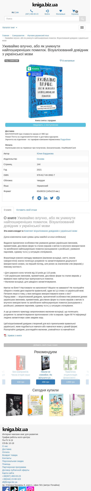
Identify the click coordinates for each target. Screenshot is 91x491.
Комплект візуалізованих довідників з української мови (50, 231)
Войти (47, 12)
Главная (5, 36)
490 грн (45, 382)
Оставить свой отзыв (26, 210)
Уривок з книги (15, 335)
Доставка (6, 449)
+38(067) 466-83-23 (11, 476)
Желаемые (60, 12)
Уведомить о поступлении (45, 125)
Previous (2, 404)
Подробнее (65, 139)
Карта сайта (8, 473)
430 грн (20, 382)
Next (88, 404)
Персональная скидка (13, 461)
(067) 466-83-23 (31, 12)
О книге (7, 210)
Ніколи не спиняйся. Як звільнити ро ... (45, 375)
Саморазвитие (18, 36)
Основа (40, 159)
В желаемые (67, 60)
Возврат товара (9, 455)
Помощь (6, 464)
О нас (5, 446)
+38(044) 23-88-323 (11, 479)
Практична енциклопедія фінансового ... (70, 375)
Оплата (5, 452)
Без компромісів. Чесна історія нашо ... (20, 375)
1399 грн (70, 382)
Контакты (6, 458)
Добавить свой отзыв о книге (45, 345)
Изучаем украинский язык (38, 36)
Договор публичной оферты (15, 470)
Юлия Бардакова (45, 153)
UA (17, 13)
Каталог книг (10, 27)
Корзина (75, 12)
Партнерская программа (14, 467)
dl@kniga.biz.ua (9, 482)
